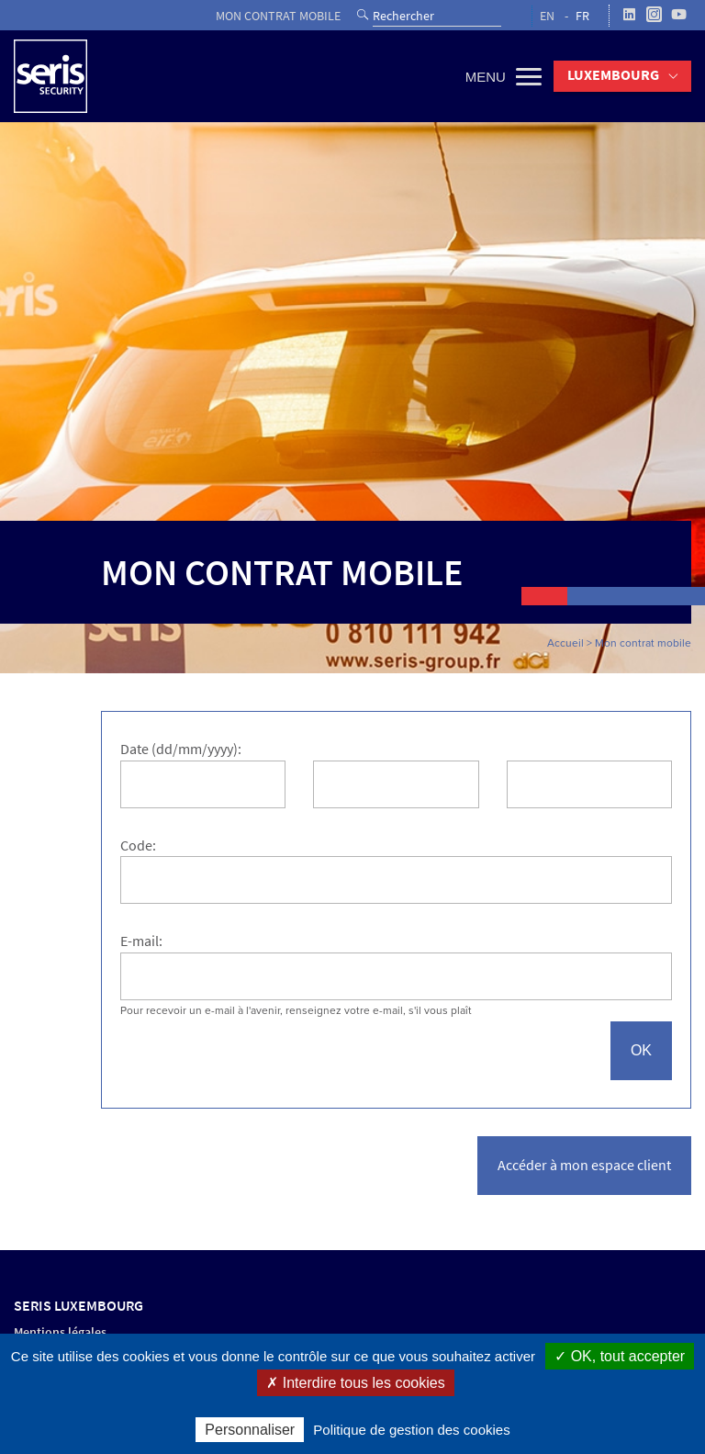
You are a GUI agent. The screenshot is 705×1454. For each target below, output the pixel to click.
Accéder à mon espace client (584, 1165)
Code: (138, 845)
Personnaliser (250, 1429)
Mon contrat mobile (278, 16)
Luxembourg (613, 75)
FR (582, 16)
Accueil (565, 643)
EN (547, 16)
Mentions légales (60, 1332)
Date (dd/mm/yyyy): (180, 749)
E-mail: (141, 941)
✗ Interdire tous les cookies (355, 1383)
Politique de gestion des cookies (411, 1429)
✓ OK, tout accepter (619, 1356)
